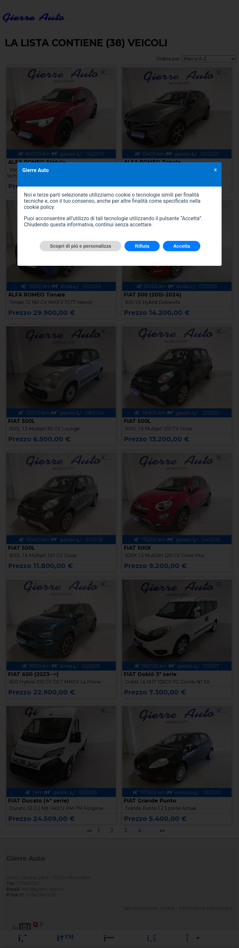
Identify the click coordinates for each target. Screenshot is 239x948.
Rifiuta (142, 246)
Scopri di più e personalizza (80, 246)
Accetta (181, 246)
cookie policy (39, 207)
